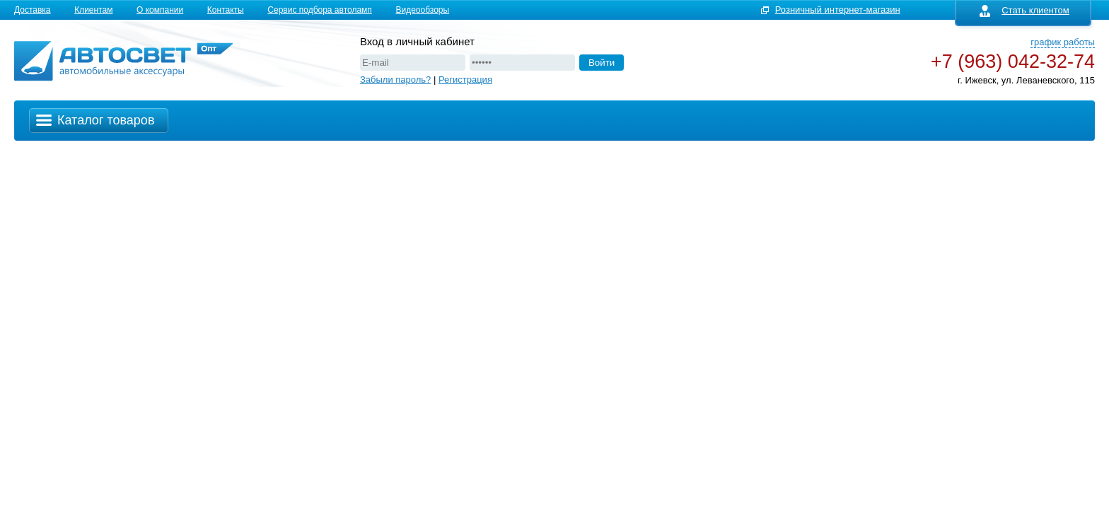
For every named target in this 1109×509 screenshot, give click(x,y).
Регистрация (465, 79)
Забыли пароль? (395, 79)
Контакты (225, 10)
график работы (1062, 42)
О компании (160, 10)
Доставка (32, 10)
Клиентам (93, 10)
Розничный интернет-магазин (837, 9)
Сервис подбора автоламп (319, 10)
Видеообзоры (422, 10)
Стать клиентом (1024, 10)
